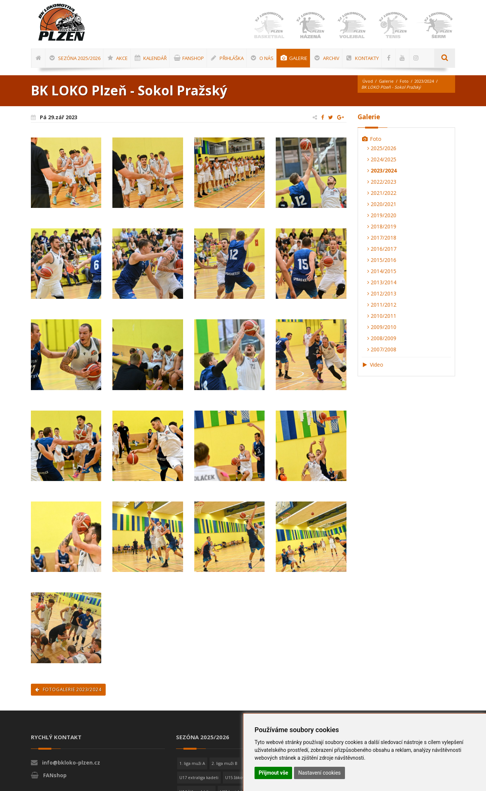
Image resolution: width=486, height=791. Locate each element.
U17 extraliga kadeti (198, 777)
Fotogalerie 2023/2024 (68, 689)
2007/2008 (381, 349)
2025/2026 (381, 148)
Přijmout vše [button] (273, 773)
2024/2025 (381, 159)
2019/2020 (381, 215)
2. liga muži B (224, 763)
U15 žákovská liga (242, 777)
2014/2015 (381, 271)
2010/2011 (381, 315)
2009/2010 (381, 326)
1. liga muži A (192, 763)
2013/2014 (381, 282)
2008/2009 (381, 338)
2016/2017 (381, 248)
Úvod (367, 81)
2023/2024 (424, 81)
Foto (404, 81)
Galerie (386, 81)
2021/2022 (381, 192)
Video (372, 364)
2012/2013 (381, 293)
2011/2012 (381, 304)
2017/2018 (381, 237)
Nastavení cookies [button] (319, 773)
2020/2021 (381, 204)
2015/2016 (381, 259)
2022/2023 (381, 181)
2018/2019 (381, 226)
